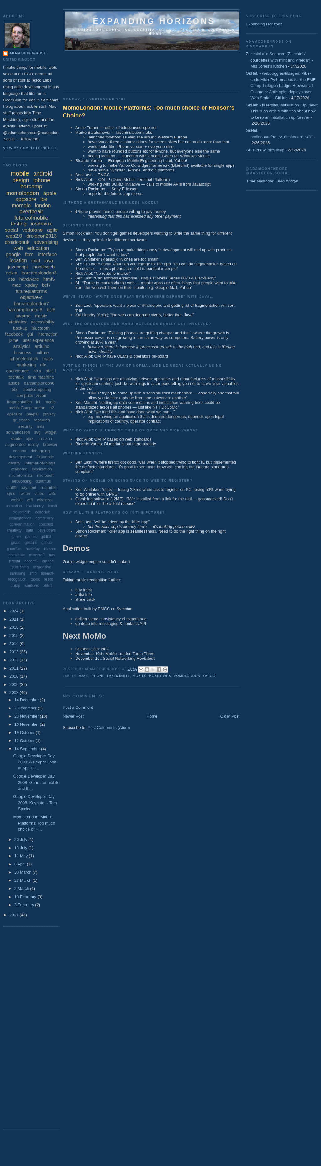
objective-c (31, 297)
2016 (14, 627)
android (42, 174)
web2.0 (14, 236)
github (46, 542)
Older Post (229, 716)
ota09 (11, 487)
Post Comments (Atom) (109, 727)
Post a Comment (78, 707)
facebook (14, 334)
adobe (14, 383)
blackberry (35, 506)
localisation (42, 469)
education (38, 248)
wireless (44, 499)
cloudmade (22, 512)
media (50, 401)
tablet (35, 579)
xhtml (47, 585)
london (43, 206)
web (18, 248)
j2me (13, 340)
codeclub (42, 512)
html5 (49, 279)
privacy (49, 414)
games (30, 536)
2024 (14, 611)
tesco (48, 579)
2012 (14, 660)
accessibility (42, 321)
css (11, 279)
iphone (98, 676)
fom (29, 254)
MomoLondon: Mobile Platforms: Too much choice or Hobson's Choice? (148, 112)
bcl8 (51, 309)
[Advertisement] (177, 70)
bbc (15, 389)
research (42, 420)
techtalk (16, 377)
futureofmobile (31, 218)
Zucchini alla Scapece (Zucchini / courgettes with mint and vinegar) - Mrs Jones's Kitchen (279, 60)
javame (22, 315)
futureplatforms (31, 291)
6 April (20, 864)
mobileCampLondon (27, 407)
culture (42, 352)
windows (31, 585)
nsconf (14, 561)
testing (19, 224)
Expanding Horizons (264, 24)
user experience (38, 340)
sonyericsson (18, 432)
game (16, 536)
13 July (21, 847)
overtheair (31, 211)
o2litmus (43, 481)
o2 (52, 407)
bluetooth (41, 328)
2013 (14, 651)
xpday (31, 285)
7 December (26, 708)
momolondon (186, 676)
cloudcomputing (37, 389)
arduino (42, 346)
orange (48, 561)
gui (30, 334)
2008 (14, 692)
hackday (33, 549)
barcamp (31, 186)
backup (20, 328)
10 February (26, 896)
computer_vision (31, 395)
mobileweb (160, 676)
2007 (14, 915)
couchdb (46, 524)
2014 (14, 643)
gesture (31, 542)
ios (43, 199)
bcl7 (46, 285)
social (11, 230)
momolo (21, 206)
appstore (25, 199)
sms (40, 426)
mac (16, 285)
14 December (27, 699)
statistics (17, 321)
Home (152, 716)
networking (22, 481)
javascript (18, 266)
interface (47, 254)
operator (14, 414)
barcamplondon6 (39, 383)
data (29, 530)
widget (51, 432)
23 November (27, 716)
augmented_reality (22, 444)
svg (37, 432)
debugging (40, 450)
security (25, 426)
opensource (17, 370)
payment (28, 487)
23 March (23, 880)
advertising (46, 242)
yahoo (209, 676)
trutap (15, 585)
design (21, 180)
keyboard (19, 469)
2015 (14, 635)
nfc (43, 364)
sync (11, 493)
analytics (21, 346)
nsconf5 (31, 561)
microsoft (45, 475)
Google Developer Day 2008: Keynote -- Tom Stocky (35, 802)
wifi (30, 499)
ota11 (51, 370)
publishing (20, 567)
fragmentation (19, 401)
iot (38, 401)
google (13, 254)
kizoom (50, 549)
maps (47, 358)
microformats (21, 475)
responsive (42, 567)
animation (14, 506)
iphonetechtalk (24, 358)
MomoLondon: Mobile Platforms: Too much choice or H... (34, 823)
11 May (21, 856)
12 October (25, 740)
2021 (14, 619)
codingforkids (20, 518)
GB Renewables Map (265, 150)
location (18, 260)
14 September (27, 748)
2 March (22, 888)
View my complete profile (30, 148)
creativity (14, 530)
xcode (16, 438)
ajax (83, 676)
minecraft (37, 555)
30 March (23, 872)
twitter (24, 493)
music (41, 315)
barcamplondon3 (39, 272)
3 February (24, 905)
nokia (11, 272)
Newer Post (73, 716)
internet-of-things (40, 463)
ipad (35, 260)
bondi (52, 506)
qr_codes (21, 420)
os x (37, 370)
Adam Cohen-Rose (27, 53)
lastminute (118, 676)
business (22, 352)
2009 (14, 684)
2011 (14, 668)
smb (33, 573)
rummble (49, 487)
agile (52, 230)
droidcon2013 (41, 236)
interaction (47, 334)
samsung (17, 573)
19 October (25, 732)
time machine (41, 377)
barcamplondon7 (31, 303)
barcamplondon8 (25, 309)
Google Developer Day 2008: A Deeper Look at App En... (34, 761)
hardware (29, 279)
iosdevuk (41, 224)
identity (14, 463)
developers (47, 530)
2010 (14, 676)
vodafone (32, 230)
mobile (139, 676)
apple (49, 193)
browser (50, 444)
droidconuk (17, 242)
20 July (21, 839)
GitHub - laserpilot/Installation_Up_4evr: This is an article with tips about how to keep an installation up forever (282, 111)
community (44, 518)
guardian (14, 549)
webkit (17, 499)
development (20, 456)
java (49, 260)
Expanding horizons (154, 21)
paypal (32, 414)
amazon (45, 438)
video (39, 493)
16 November (27, 724)
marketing (26, 364)
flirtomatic (45, 456)
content (19, 450)
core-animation (22, 524)
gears (15, 542)
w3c (52, 493)
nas (52, 555)
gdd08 (46, 536)
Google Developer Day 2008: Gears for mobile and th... (36, 782)
